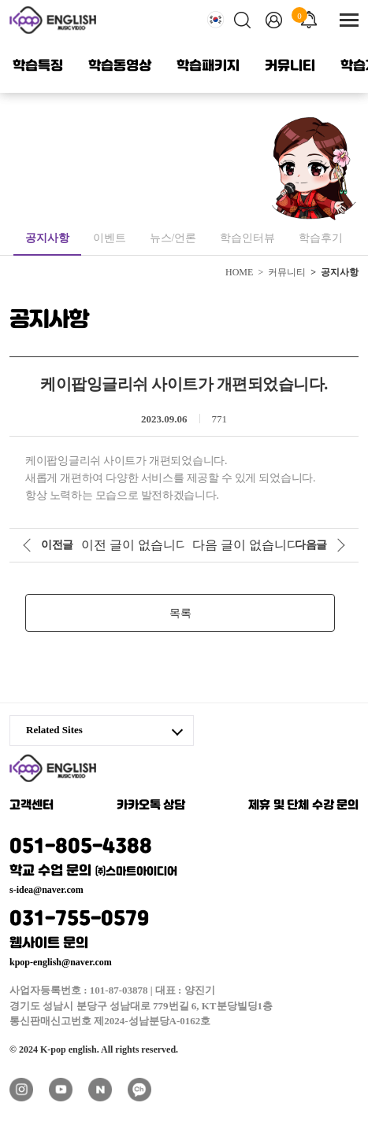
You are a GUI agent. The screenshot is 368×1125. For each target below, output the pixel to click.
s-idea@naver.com (46, 889)
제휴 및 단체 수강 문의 (303, 805)
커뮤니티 (290, 66)
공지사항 (47, 238)
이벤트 (109, 238)
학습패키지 (208, 66)
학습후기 (321, 238)
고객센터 (31, 805)
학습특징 (38, 66)
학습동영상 (119, 66)
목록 (180, 613)
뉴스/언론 (173, 238)
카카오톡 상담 (151, 805)
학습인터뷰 (247, 238)
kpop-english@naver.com (60, 962)
